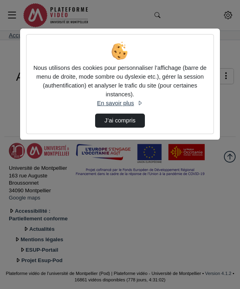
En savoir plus (120, 103)
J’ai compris (119, 120)
